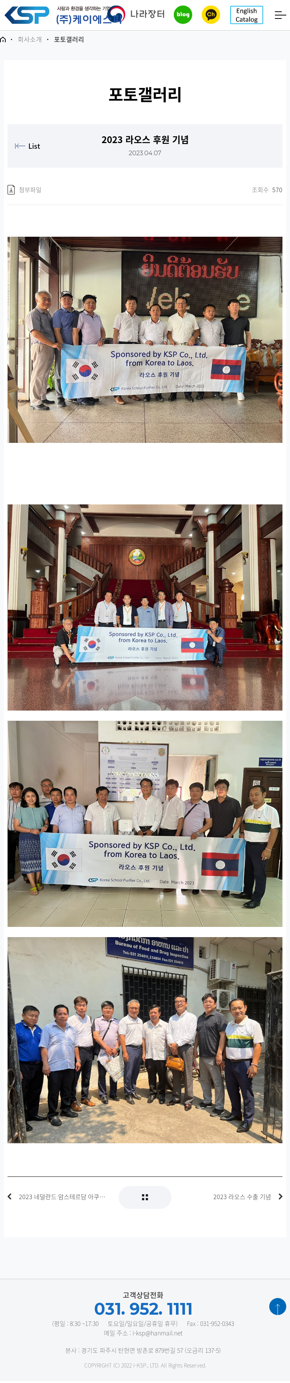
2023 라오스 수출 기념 (242, 1198)
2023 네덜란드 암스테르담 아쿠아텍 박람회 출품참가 (63, 1198)
